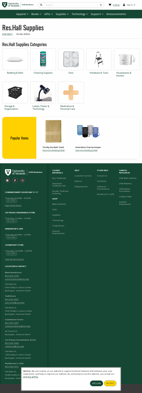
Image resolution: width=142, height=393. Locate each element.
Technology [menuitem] (78, 14)
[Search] (41, 5)
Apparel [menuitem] (21, 14)
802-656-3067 (12, 299)
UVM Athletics (129, 183)
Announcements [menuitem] (116, 14)
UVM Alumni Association (129, 190)
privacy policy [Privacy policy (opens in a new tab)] (30, 377)
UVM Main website (129, 178)
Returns (78, 181)
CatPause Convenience (103, 187)
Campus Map (129, 196)
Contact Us (102, 175)
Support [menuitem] (96, 14)
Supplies (56, 215)
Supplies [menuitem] (61, 14)
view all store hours (14, 259)
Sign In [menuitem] (130, 5)
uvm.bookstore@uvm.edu (17, 279)
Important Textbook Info (59, 184)
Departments (7, 34)
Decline (96, 383)
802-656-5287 (12, 323)
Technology (57, 220)
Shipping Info (81, 186)
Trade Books (58, 225)
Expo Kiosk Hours (13, 205)
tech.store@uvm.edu (15, 302)
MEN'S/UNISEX (59, 204)
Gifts (54, 209)
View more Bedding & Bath (53, 150)
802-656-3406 (12, 343)
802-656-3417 (12, 366)
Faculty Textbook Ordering (60, 192)
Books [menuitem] (35, 14)
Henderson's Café (105, 194)
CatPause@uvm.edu (14, 346)
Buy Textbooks (59, 178)
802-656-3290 (12, 276)
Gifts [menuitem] (47, 14)
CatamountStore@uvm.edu (18, 326)
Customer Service (83, 175)
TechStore (102, 181)
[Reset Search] (101, 5)
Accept (110, 383)
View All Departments (58, 232)
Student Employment (129, 203)
